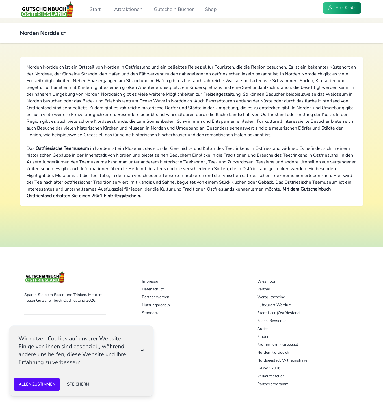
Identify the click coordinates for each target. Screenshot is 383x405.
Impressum (152, 281)
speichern (78, 384)
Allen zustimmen (37, 384)
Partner (263, 289)
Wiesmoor (266, 281)
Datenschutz (153, 289)
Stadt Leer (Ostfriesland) (279, 313)
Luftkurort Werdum (274, 305)
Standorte (150, 313)
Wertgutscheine (271, 297)
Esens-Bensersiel (272, 320)
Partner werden (155, 297)
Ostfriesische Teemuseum (62, 148)
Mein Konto (341, 8)
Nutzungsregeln (156, 305)
